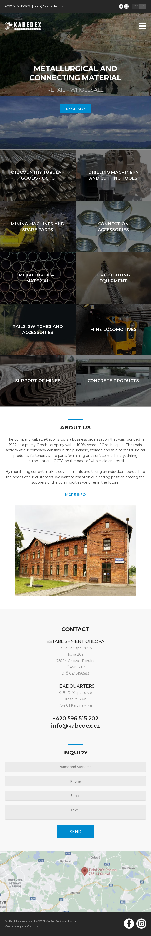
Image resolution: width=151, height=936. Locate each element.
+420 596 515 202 (17, 6)
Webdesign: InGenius (21, 926)
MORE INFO (75, 109)
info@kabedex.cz (49, 6)
